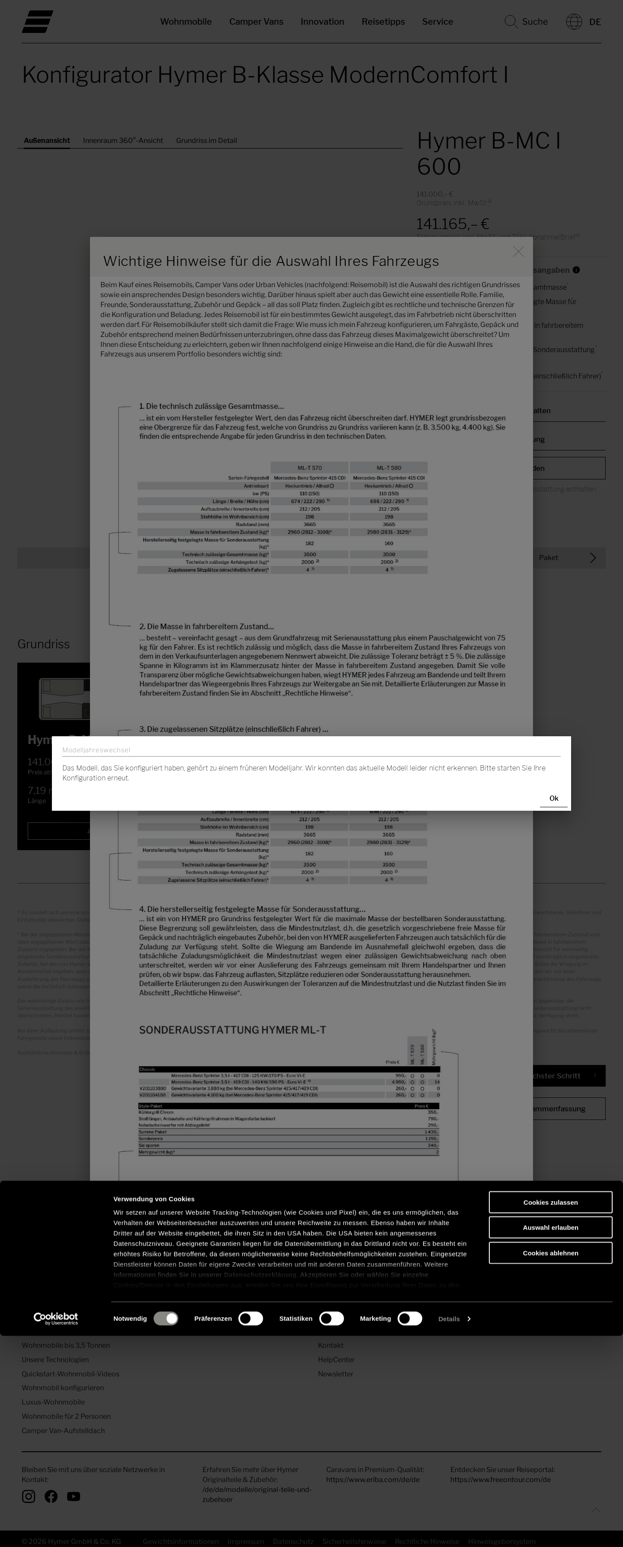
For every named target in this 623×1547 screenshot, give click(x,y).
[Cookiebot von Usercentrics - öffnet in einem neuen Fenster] (56, 1530)
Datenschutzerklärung (260, 1485)
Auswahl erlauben (550, 1438)
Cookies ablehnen (550, 1464)
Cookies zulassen (550, 1413)
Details (449, 1530)
